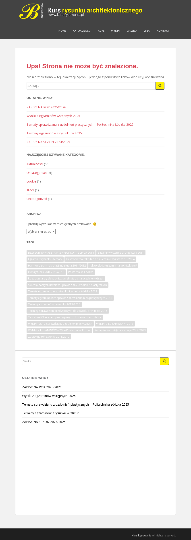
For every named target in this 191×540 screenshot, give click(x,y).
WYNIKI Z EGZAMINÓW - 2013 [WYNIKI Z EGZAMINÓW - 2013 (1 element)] (114, 324)
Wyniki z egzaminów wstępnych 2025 (53, 116)
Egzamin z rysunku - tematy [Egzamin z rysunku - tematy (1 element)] (45, 259)
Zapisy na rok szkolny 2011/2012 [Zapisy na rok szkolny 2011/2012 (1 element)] (48, 337)
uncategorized (37, 199)
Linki (147, 31)
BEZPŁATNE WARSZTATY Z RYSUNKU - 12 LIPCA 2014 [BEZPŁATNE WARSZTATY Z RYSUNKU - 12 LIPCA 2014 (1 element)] (61, 253)
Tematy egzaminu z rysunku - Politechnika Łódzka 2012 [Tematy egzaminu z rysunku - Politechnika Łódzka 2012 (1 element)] (62, 291)
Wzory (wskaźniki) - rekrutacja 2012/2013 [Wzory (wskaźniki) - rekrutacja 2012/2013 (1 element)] (120, 330)
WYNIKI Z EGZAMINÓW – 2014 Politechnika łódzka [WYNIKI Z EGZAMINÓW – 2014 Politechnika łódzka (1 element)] (59, 330)
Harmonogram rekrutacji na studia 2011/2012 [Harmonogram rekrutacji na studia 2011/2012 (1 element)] (57, 265)
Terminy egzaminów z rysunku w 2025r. (55, 133)
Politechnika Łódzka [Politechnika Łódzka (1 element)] (80, 272)
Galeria (132, 31)
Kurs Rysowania (142, 535)
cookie (31, 181)
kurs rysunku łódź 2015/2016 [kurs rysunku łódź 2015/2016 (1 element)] (46, 272)
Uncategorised (37, 172)
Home (62, 31)
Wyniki (115, 31)
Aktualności (82, 31)
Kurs (101, 31)
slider (30, 190)
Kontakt (163, 31)
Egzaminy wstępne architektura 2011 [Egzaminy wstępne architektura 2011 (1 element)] (121, 253)
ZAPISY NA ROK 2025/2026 (46, 107)
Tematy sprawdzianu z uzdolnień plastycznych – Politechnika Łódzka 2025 (80, 124)
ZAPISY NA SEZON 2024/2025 (48, 142)
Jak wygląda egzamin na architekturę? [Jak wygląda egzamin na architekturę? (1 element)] (113, 265)
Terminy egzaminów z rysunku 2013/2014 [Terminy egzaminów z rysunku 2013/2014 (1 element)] (54, 304)
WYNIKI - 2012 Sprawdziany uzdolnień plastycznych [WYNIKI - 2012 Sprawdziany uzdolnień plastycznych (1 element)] (60, 324)
